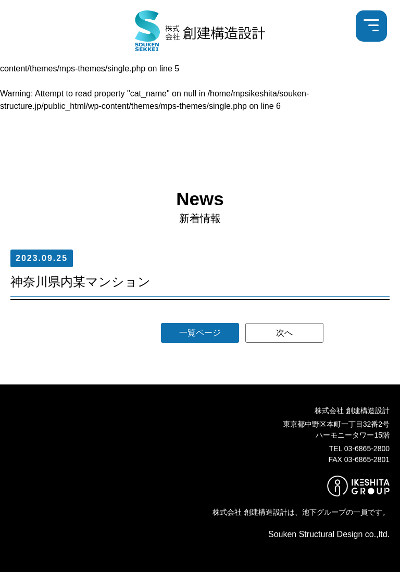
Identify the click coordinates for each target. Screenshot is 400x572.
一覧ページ (200, 332)
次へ (284, 332)
